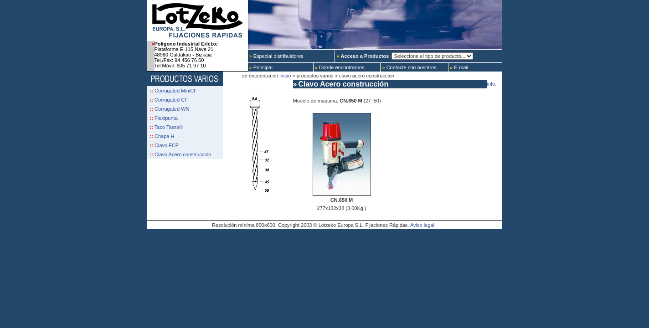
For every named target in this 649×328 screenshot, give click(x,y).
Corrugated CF (171, 99)
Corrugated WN (172, 109)
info (491, 84)
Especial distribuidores (276, 56)
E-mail (458, 67)
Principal (260, 67)
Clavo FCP (167, 145)
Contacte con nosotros (408, 67)
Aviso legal (422, 225)
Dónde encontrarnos (339, 67)
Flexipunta (166, 118)
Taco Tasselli (169, 127)
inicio (285, 75)
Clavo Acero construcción (183, 154)
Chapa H (164, 136)
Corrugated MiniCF (176, 90)
